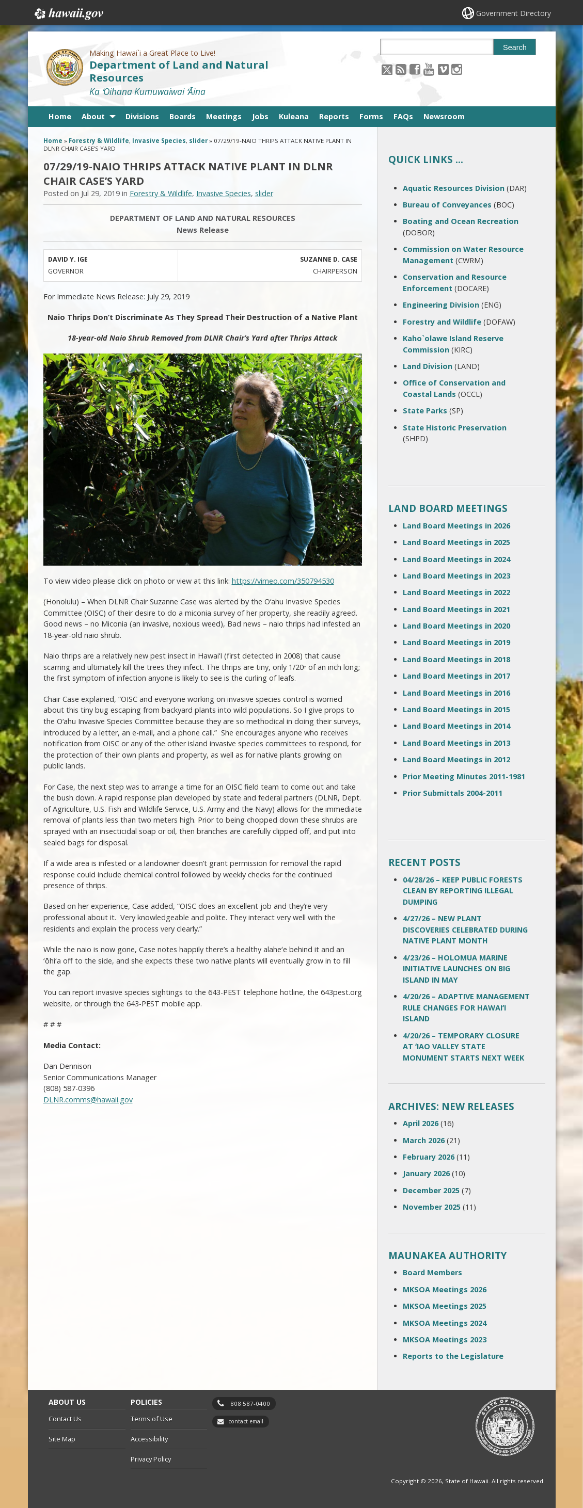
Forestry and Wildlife (442, 322)
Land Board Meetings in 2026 (456, 526)
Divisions (142, 116)
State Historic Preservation (455, 427)
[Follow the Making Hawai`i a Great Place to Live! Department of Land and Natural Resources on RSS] (401, 68)
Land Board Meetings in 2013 (456, 743)
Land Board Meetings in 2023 (456, 576)
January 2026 (426, 1173)
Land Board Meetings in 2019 (456, 642)
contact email (245, 1421)
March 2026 (424, 1140)
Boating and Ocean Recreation (460, 221)
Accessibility (149, 1438)
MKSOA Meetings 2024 (444, 1323)
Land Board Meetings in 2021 (456, 609)
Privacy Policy (151, 1459)
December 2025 (431, 1190)
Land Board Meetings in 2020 (456, 626)
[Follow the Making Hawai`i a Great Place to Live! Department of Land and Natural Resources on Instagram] (456, 68)
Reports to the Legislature (453, 1356)
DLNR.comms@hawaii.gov (88, 1099)
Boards (182, 116)
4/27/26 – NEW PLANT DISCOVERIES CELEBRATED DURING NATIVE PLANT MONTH (465, 929)
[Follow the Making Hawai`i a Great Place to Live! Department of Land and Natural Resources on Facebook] (414, 68)
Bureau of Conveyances (447, 205)
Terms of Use (151, 1418)
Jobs (260, 116)
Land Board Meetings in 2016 (456, 693)
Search (515, 47)
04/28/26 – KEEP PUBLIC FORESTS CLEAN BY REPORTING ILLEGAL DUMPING (463, 891)
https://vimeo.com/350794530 (283, 581)
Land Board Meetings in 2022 (456, 592)
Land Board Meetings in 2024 (456, 559)
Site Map (62, 1438)
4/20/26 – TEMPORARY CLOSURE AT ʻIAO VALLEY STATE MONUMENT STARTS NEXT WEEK (463, 1047)
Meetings (224, 116)
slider (198, 141)
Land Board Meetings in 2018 (456, 659)
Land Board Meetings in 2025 (456, 542)
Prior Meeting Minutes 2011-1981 (464, 776)
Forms (371, 116)
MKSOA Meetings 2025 (444, 1306)
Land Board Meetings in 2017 (456, 676)
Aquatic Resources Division (454, 188)
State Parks (425, 410)
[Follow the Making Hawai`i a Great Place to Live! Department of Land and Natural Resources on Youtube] (428, 68)
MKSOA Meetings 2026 (444, 1289)
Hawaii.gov (67, 14)
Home (60, 116)
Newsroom (444, 116)
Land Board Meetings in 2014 (456, 726)
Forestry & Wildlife (99, 141)
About (93, 116)
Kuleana (294, 116)
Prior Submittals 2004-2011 (452, 793)
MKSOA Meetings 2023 (444, 1339)
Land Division (427, 366)
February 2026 (428, 1157)
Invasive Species (159, 141)
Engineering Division (441, 305)
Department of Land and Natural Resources (179, 71)
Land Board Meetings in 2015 (456, 709)
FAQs (403, 116)
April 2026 (420, 1123)
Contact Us (65, 1418)
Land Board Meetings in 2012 (456, 759)
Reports (334, 116)
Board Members (432, 1272)
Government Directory (513, 13)
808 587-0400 (250, 1403)
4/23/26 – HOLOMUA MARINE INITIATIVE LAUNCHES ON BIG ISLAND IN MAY (456, 969)
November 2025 (432, 1207)
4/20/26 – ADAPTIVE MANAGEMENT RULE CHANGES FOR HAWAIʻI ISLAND (466, 1007)
